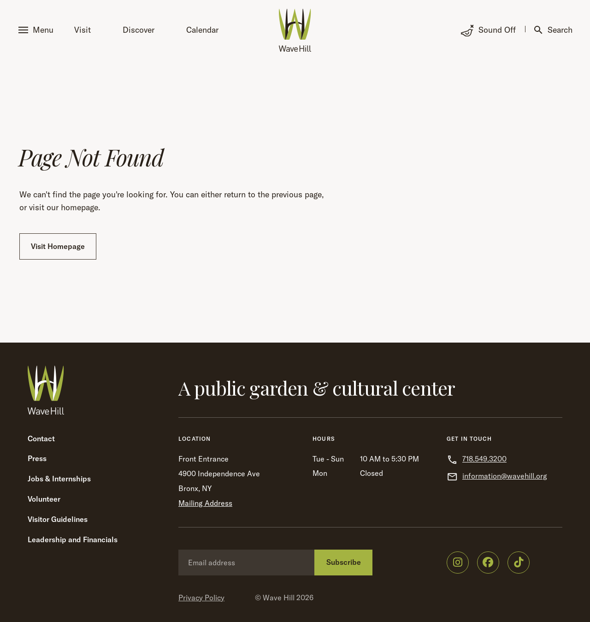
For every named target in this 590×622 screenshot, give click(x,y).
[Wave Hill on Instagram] (458, 562)
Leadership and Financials (73, 539)
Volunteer (44, 499)
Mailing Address (205, 503)
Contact (41, 438)
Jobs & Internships (59, 478)
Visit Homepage (58, 246)
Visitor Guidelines (58, 519)
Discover (138, 29)
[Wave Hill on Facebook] (488, 562)
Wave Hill (279, 597)
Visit (82, 29)
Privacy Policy (201, 597)
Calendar (202, 29)
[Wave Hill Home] (295, 30)
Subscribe (343, 562)
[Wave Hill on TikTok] (518, 562)
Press (37, 458)
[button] (37, 30)
